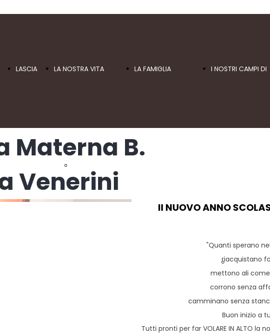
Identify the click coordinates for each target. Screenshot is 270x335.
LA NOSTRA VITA (79, 69)
